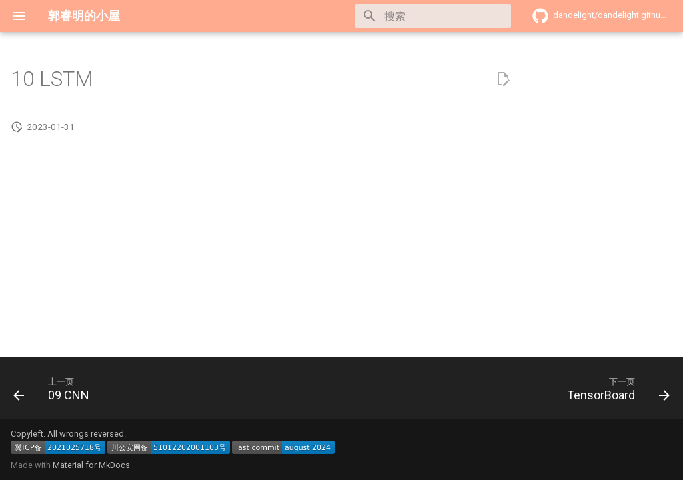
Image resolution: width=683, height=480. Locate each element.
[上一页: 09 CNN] (55, 392)
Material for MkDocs (91, 465)
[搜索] (433, 16)
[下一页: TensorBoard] (614, 392)
